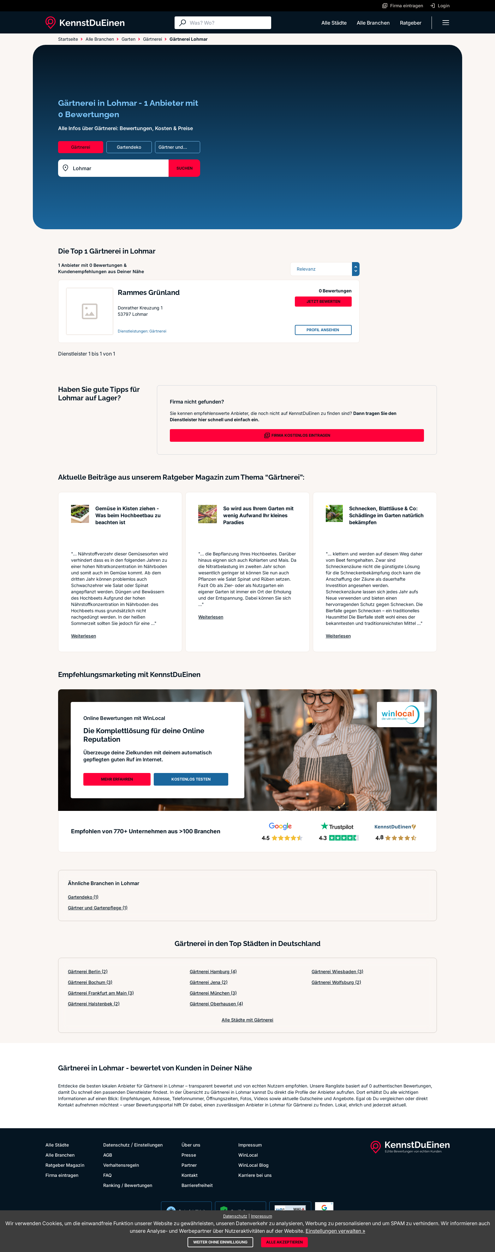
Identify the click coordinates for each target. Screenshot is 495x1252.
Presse (189, 1155)
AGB (107, 1155)
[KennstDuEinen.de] (84, 22)
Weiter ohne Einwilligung (220, 1242)
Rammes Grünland (149, 292)
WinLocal (248, 1155)
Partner (189, 1165)
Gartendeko (83, 897)
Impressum (250, 1144)
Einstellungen (148, 1144)
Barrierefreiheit (197, 1185)
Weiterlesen (83, 635)
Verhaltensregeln (121, 1165)
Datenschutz (116, 1144)
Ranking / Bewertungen (127, 1185)
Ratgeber (410, 23)
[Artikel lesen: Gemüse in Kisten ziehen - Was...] (80, 524)
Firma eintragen (61, 1175)
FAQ (107, 1175)
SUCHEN (184, 168)
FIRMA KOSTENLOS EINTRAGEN (297, 435)
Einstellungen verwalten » (335, 1231)
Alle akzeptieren (284, 1242)
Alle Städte (334, 23)
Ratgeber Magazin (64, 1165)
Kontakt (190, 1175)
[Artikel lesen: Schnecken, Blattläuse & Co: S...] (334, 524)
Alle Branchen (373, 23)
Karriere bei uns (255, 1175)
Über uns (191, 1144)
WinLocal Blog (253, 1165)
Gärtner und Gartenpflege (98, 907)
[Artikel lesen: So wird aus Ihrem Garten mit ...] (207, 524)
